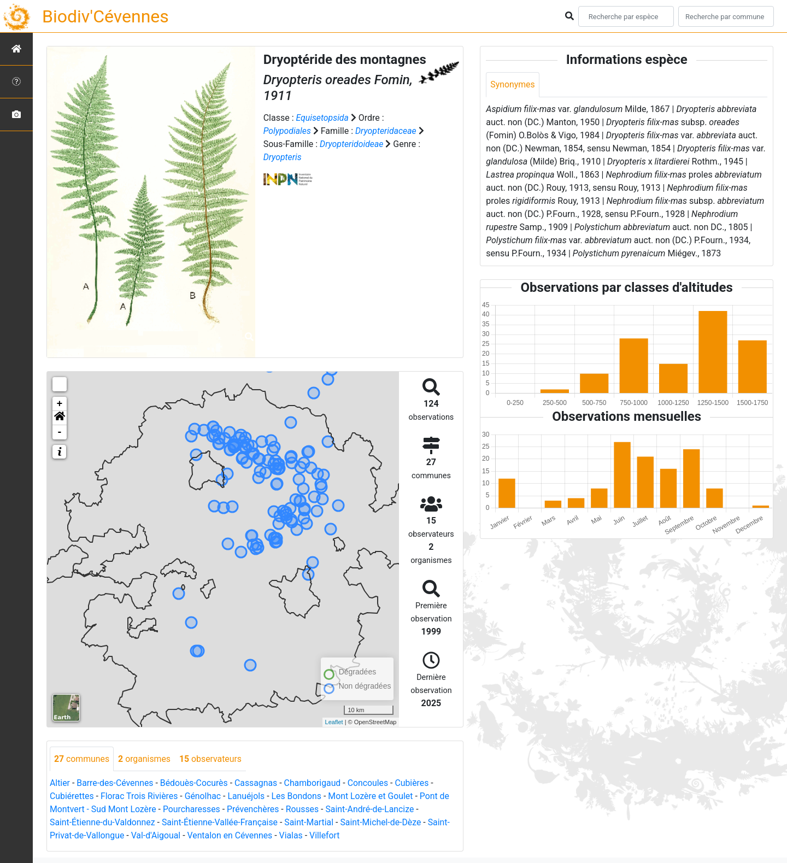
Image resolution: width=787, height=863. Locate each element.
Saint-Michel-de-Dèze (384, 823)
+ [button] (60, 403)
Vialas (293, 836)
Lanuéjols (248, 796)
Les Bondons (299, 796)
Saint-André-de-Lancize (373, 810)
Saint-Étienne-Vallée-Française (221, 823)
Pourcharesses (193, 810)
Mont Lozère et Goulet (374, 796)
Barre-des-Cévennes (116, 783)
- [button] (60, 432)
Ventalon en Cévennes (232, 836)
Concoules (370, 783)
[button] (59, 418)
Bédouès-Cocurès (195, 783)
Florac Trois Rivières (140, 796)
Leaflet (334, 722)
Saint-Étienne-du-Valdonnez (103, 823)
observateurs (211, 759)
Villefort (327, 836)
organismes (145, 759)
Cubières (415, 783)
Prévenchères (255, 810)
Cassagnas (258, 783)
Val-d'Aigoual (157, 836)
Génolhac (204, 796)
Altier (60, 783)
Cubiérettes (72, 796)
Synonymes (512, 84)
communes (82, 759)
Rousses (304, 810)
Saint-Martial (312, 823)
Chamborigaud (315, 783)
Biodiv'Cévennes (105, 16)
